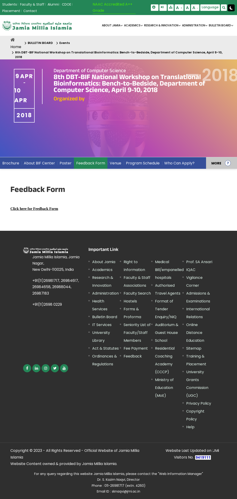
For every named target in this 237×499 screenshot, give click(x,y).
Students (9, 4)
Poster (66, 163)
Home (15, 46)
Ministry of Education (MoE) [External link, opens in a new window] (164, 387)
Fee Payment (136, 348)
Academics (102, 269)
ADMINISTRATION (193, 25)
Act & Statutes (105, 348)
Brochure (10, 163)
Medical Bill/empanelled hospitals (169, 269)
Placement (11, 11)
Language (210, 7)
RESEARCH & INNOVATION (161, 25)
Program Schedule (143, 163)
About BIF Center (39, 163)
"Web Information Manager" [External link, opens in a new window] (180, 473)
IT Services (102, 324)
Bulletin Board (104, 317)
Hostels (130, 301)
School (161, 340)
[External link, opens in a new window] (34, 208)
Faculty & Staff (32, 4)
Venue (115, 163)
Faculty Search (137, 293)
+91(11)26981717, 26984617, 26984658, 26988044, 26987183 (55, 287)
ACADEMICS (132, 25)
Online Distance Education (195, 332)
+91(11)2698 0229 (47, 304)
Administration (105, 293)
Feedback (133, 356)
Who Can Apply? (179, 163)
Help (190, 427)
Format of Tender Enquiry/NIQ (165, 309)
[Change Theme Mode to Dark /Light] (231, 7)
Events (64, 43)
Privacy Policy (198, 403)
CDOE (66, 4)
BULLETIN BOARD (220, 25)
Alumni (53, 4)
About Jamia (111, 25)
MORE (216, 163)
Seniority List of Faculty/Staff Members (137, 332)
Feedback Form (90, 163)
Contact (30, 11)
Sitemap (193, 348)
